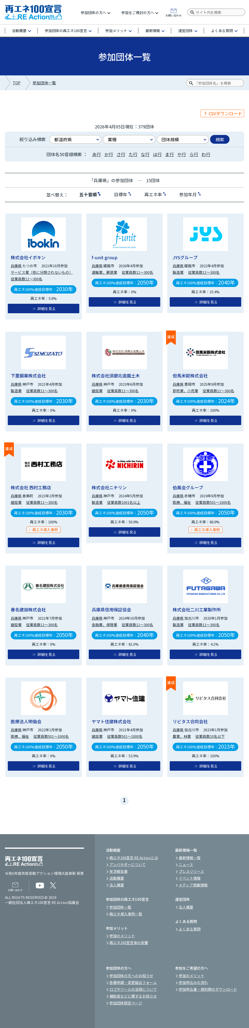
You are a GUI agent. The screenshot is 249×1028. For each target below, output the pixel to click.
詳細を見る (46, 308)
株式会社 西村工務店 (31, 487)
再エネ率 (153, 194)
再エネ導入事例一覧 (125, 913)
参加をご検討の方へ (137, 12)
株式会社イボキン (28, 257)
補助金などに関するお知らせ (133, 996)
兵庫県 (16, 265)
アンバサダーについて (127, 864)
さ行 (120, 154)
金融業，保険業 (104, 624)
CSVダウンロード (225, 113)
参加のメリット (122, 935)
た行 (133, 154)
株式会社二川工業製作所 (197, 609)
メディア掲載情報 (193, 884)
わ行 (206, 154)
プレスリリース (191, 871)
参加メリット (116, 30)
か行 (108, 154)
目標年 (120, 194)
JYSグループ (185, 257)
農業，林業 (182, 736)
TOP (16, 83)
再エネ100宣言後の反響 (128, 942)
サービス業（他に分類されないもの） (42, 272)
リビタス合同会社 (190, 721)
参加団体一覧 (44, 83)
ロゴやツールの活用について (133, 989)
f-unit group (104, 257)
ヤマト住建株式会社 (111, 721)
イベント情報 (190, 878)
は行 (157, 154)
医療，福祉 (182, 502)
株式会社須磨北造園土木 (116, 375)
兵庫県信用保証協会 (111, 609)
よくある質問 (222, 30)
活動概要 (19, 30)
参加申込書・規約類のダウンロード (208, 989)
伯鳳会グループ (188, 487)
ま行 (169, 154)
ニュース (186, 864)
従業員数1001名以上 (123, 502)
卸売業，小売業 (185, 390)
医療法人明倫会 (26, 721)
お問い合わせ (174, 15)
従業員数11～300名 (26, 278)
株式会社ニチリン (109, 487)
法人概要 (116, 884)
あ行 (96, 154)
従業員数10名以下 (210, 736)
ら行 (193, 154)
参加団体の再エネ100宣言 (66, 30)
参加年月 (188, 194)
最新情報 (152, 30)
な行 (145, 154)
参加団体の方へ (93, 12)
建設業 (97, 390)
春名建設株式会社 (28, 609)
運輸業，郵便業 (104, 272)
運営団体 (185, 30)
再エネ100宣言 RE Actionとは (133, 857)
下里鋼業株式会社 (28, 375)
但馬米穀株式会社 (190, 375)
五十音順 (88, 194)
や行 (181, 154)
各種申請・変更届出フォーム (133, 982)
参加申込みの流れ (193, 982)
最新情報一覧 (190, 857)
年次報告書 (118, 871)
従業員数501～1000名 (213, 502)
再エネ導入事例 (45, 529)
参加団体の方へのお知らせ (131, 975)
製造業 (178, 272)
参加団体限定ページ (125, 1002)
